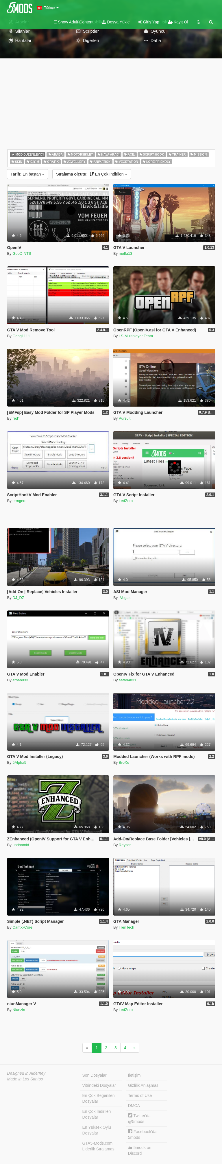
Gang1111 (21, 336)
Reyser (125, 845)
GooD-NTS (21, 253)
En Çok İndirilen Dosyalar (96, 1114)
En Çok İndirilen (91, 174)
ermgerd (19, 501)
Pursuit (124, 418)
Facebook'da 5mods (142, 1134)
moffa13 (125, 253)
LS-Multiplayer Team (136, 336)
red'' (15, 418)
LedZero (126, 501)
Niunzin (18, 1010)
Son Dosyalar (94, 1075)
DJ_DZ (18, 597)
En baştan (28, 174)
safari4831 (127, 680)
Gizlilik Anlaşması (144, 1085)
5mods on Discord (139, 1150)
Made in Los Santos (25, 1079)
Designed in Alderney (26, 1073)
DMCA (134, 1105)
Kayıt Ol (178, 22)
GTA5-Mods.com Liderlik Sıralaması (99, 1146)
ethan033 (20, 680)
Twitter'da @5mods (139, 1118)
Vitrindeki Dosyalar (99, 1085)
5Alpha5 (19, 762)
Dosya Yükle (116, 22)
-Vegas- (125, 597)
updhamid (20, 845)
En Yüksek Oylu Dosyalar (96, 1130)
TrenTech (126, 927)
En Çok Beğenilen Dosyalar (98, 1098)
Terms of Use (140, 1095)
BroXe (124, 762)
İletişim (134, 1075)
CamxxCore (22, 927)
